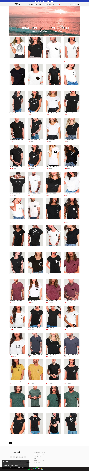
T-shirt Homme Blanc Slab (32, 220)
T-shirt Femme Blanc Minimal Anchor (16, 327)
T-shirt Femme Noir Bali (68, 381)
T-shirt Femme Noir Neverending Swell (16, 434)
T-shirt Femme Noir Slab (68, 434)
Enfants (41, 4)
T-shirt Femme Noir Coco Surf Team (34, 139)
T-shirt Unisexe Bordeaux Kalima (51, 300)
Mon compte (37, 462)
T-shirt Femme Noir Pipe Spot (51, 434)
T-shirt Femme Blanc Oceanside (69, 327)
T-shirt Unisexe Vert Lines (14, 407)
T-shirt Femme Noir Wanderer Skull (52, 220)
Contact (35, 458)
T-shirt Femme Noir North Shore (33, 434)
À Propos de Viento (38, 456)
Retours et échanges (39, 460)
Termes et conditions (39, 454)
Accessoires (48, 4)
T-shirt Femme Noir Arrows (32, 112)
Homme (31, 4)
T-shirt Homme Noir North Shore (15, 193)
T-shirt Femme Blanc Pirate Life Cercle (52, 166)
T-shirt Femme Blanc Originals (51, 246)
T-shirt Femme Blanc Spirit (14, 354)
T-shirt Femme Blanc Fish (50, 139)
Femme (35, 4)
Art (53, 4)
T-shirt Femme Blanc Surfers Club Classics (53, 112)
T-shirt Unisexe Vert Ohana (50, 407)
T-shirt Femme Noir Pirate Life (69, 112)
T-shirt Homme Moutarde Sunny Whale (35, 381)
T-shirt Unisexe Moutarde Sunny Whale (16, 381)
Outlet (58, 4)
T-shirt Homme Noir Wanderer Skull (16, 166)
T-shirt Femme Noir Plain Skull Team (16, 112)
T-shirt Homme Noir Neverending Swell (16, 85)
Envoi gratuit (36, 450)
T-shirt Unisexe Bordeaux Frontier (70, 273)
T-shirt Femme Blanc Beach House (70, 193)
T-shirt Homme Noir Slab (32, 246)
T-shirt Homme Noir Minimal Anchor (16, 139)
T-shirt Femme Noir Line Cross (33, 166)
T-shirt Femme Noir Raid (50, 327)
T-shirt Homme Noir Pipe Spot (51, 85)
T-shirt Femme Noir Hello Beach (33, 273)
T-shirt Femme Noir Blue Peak (51, 354)
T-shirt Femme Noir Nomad (69, 166)
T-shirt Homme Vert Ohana (69, 407)
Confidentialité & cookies (14, 467)
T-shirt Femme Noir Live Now (69, 220)
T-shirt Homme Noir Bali (50, 381)
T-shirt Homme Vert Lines (32, 407)
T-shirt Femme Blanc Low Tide (33, 300)
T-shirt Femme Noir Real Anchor (15, 273)
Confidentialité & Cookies (39, 452)
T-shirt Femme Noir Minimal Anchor (34, 327)
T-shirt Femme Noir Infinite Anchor (70, 246)
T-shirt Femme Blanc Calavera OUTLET (71, 85)
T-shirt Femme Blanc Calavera (15, 220)
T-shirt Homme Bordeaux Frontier (16, 300)
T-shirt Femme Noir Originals (69, 139)
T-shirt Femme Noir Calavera (51, 273)
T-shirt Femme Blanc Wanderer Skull (34, 85)
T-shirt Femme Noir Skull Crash (15, 246)
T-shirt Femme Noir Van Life (51, 193)
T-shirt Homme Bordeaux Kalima (70, 300)
